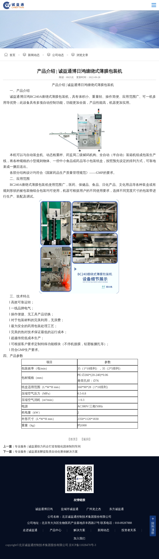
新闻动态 (34, 55)
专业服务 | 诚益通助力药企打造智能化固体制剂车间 (48, 446)
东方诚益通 (116, 509)
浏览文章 (82, 55)
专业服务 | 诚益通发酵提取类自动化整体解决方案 (46, 451)
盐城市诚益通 (69, 509)
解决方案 (79, 530)
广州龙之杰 (93, 509)
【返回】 (86, 439)
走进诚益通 (30, 530)
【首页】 (73, 439)
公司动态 (58, 55)
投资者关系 (128, 530)
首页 (12, 55)
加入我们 (79, 538)
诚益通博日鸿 (44, 509)
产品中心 (55, 530)
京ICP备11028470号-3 (82, 545)
